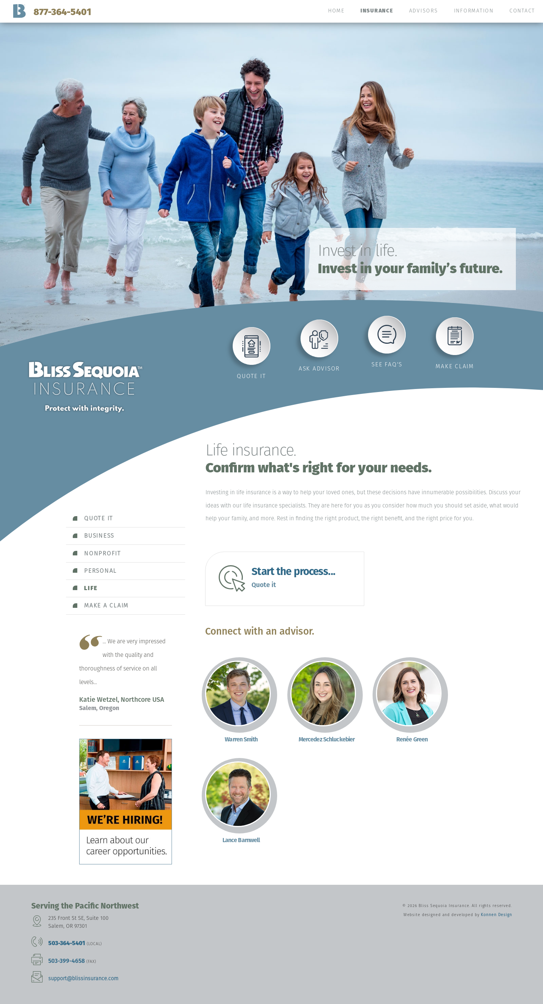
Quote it (251, 376)
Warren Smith (241, 739)
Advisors (423, 11)
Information (474, 11)
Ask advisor (319, 368)
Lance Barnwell (241, 840)
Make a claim (106, 605)
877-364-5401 (62, 11)
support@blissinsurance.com (83, 978)
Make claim (455, 366)
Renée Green (412, 739)
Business (99, 535)
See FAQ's (386, 364)
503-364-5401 (66, 943)
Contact (522, 11)
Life (91, 588)
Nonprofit (102, 553)
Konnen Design (496, 914)
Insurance (376, 11)
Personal (100, 570)
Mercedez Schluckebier (327, 739)
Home (336, 11)
